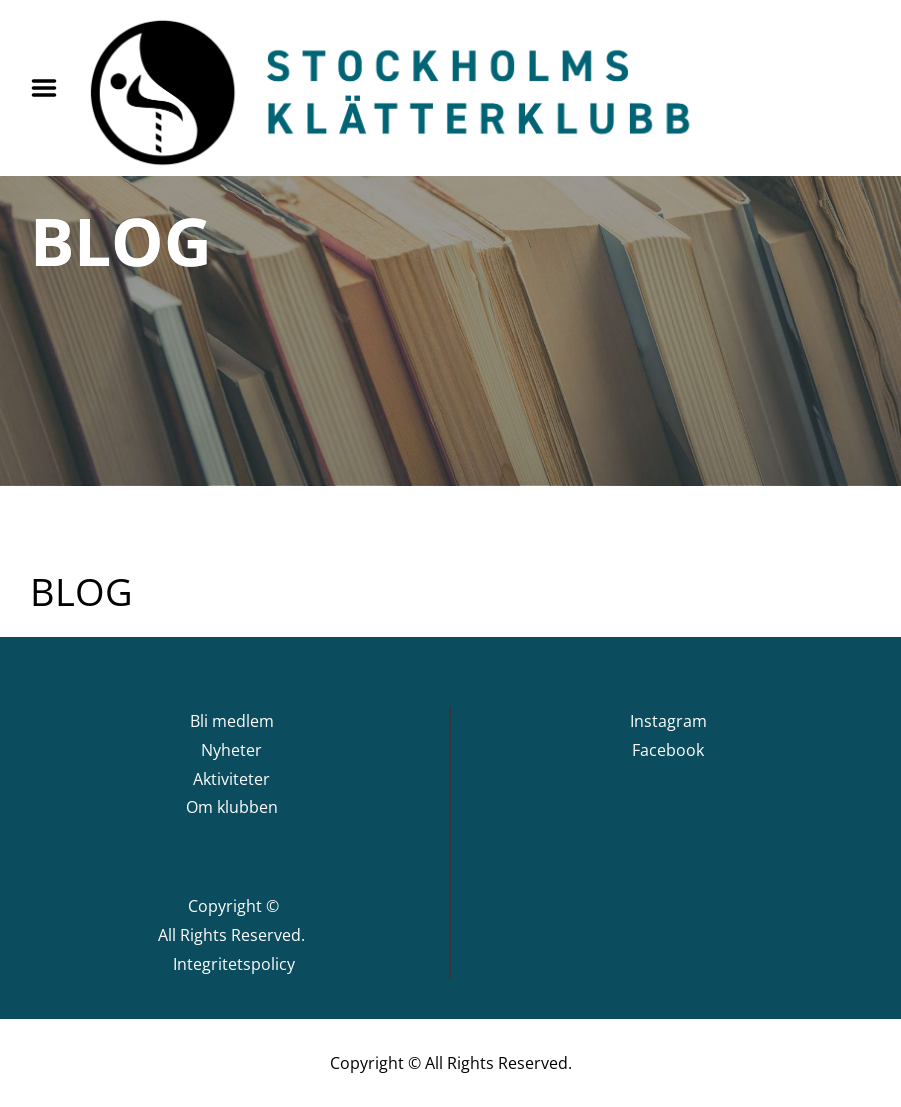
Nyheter (231, 750)
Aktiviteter (231, 779)
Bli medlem (232, 721)
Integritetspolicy (234, 964)
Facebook (668, 750)
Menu (51, 88)
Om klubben (232, 807)
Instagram (668, 721)
